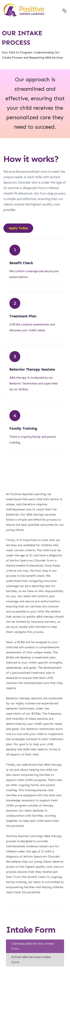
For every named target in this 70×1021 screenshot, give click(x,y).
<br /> (35, 993)
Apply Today (18, 228)
